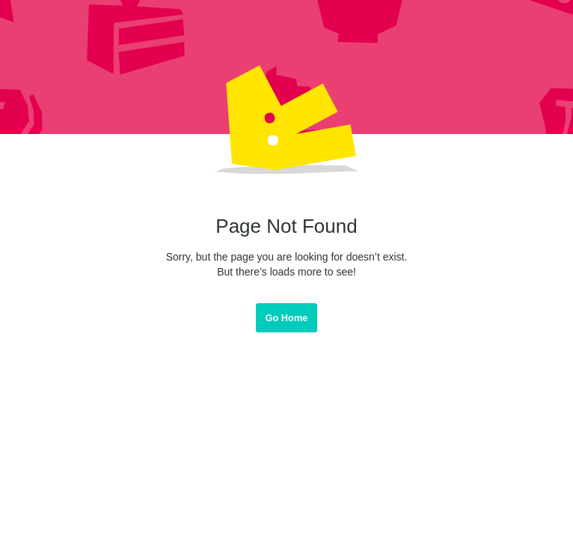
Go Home (287, 317)
